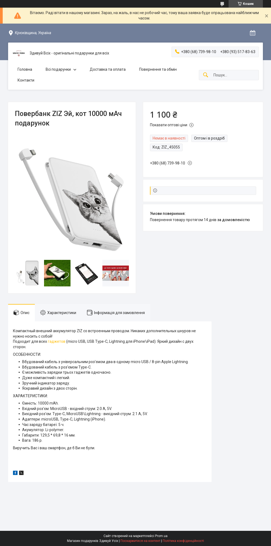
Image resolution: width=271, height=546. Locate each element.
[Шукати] (205, 75)
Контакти (26, 80)
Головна (25, 69)
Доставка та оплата (108, 69)
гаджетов (56, 341)
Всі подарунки (58, 69)
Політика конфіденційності (183, 541)
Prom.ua (161, 536)
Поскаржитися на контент (140, 541)
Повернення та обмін (158, 69)
